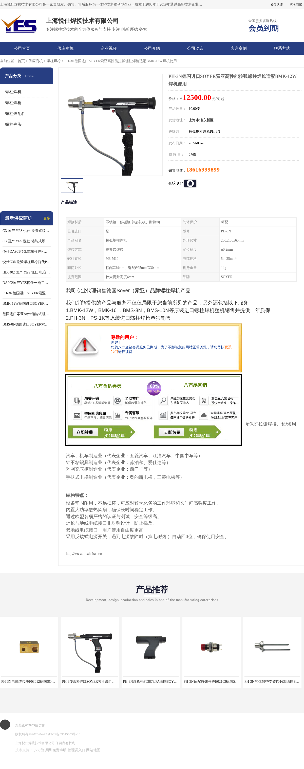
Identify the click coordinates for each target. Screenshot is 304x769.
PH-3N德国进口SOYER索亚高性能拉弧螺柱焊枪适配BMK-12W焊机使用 (27, 293)
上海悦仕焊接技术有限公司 (35, 743)
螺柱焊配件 (15, 113)
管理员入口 (76, 750)
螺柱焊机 (13, 92)
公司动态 (195, 48)
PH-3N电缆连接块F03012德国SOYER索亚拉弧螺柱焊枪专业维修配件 (54, 681)
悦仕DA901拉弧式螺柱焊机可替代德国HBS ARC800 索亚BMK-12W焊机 (27, 251)
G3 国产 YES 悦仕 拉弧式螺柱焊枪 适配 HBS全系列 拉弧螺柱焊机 (27, 231)
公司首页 (22, 48)
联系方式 (282, 48)
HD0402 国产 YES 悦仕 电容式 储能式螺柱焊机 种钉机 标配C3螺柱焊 (27, 272)
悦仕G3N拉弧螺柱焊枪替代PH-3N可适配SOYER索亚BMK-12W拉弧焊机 (27, 262)
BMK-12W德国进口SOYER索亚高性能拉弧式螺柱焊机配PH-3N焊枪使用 (27, 303)
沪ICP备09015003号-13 (64, 734)
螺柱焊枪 (54, 61)
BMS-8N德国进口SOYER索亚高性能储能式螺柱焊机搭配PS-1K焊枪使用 (27, 324)
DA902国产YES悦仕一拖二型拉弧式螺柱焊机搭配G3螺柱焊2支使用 (27, 283)
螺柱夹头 (13, 124)
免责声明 (59, 750)
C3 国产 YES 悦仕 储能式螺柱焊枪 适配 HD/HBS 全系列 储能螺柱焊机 (27, 241)
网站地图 (93, 750)
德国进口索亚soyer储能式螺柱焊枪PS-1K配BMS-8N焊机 (27, 314)
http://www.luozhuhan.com (85, 554)
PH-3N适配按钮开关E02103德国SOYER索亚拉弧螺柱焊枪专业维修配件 (239, 681)
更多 (46, 218)
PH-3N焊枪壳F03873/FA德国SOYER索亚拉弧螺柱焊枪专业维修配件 (175, 681)
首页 (21, 61)
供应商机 (65, 48)
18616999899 (203, 169)
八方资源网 (43, 750)
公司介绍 (152, 48)
